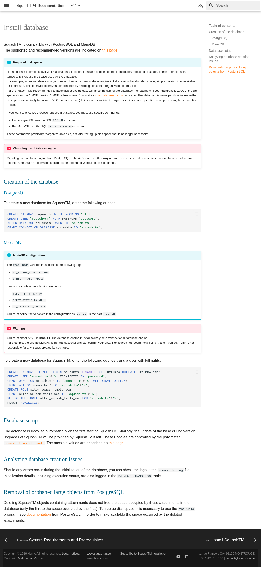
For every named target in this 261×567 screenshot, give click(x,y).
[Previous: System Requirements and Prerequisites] (55, 540)
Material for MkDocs (31, 558)
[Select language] (200, 5)
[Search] (233, 5)
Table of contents (222, 25)
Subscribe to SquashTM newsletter (143, 553)
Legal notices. (71, 553)
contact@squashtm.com (241, 558)
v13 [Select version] (74, 6)
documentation (39, 514)
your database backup (109, 95)
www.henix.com (97, 558)
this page (109, 50)
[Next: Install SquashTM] (230, 540)
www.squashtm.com (100, 553)
